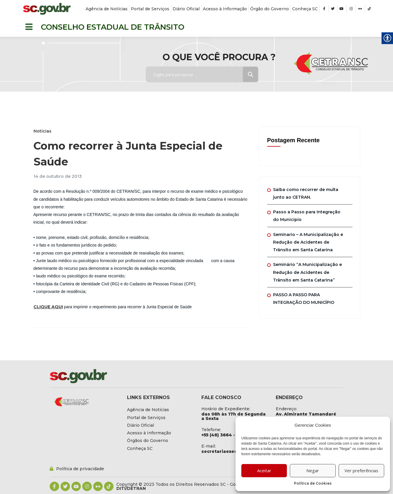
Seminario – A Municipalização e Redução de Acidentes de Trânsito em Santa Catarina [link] (308, 242)
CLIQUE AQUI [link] (48, 306)
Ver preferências (361, 470)
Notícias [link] (42, 131)
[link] (46, 9)
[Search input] (198, 74)
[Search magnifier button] (250, 74)
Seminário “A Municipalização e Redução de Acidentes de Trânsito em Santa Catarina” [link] (307, 272)
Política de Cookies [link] (313, 483)
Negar (312, 470)
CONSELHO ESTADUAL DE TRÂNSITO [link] (112, 27)
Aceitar (264, 470)
